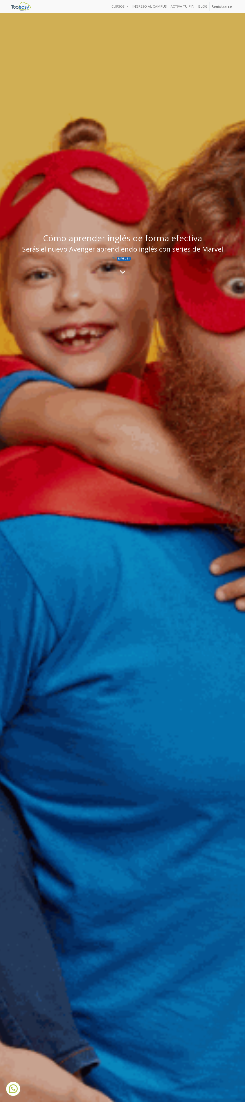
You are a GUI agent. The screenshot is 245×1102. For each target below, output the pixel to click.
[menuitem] (149, 6)
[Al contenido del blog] (122, 272)
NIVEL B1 (124, 258)
